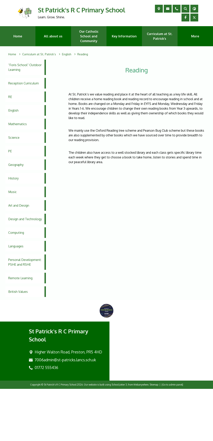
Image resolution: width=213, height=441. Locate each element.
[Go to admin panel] (172, 436)
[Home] (12, 54)
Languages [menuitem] (15, 246)
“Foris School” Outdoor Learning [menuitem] (25, 67)
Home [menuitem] (17, 36)
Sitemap (154, 436)
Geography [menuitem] (16, 165)
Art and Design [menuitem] (18, 205)
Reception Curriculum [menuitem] (23, 83)
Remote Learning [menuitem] (20, 278)
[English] (66, 54)
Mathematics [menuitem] (17, 124)
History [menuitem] (13, 178)
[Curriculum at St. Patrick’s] (39, 54)
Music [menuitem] (12, 192)
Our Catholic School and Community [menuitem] (88, 36)
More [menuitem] (195, 36)
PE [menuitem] (10, 151)
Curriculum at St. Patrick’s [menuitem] (159, 36)
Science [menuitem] (13, 138)
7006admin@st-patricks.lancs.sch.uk (65, 412)
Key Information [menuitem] (124, 36)
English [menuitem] (13, 110)
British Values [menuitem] (18, 292)
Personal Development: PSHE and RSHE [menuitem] (24, 262)
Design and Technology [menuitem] (25, 219)
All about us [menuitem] (53, 36)
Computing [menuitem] (16, 233)
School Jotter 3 (119, 436)
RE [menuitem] (10, 97)
